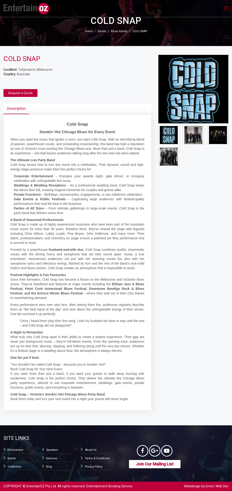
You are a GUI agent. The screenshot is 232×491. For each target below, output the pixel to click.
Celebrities (14, 466)
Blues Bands (119, 31)
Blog (49, 466)
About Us (90, 449)
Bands (102, 31)
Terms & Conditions (97, 458)
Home (89, 31)
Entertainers (15, 449)
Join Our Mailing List (155, 464)
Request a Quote (20, 93)
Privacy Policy (93, 466)
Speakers (52, 449)
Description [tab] (16, 108)
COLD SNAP (139, 31)
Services (51, 458)
